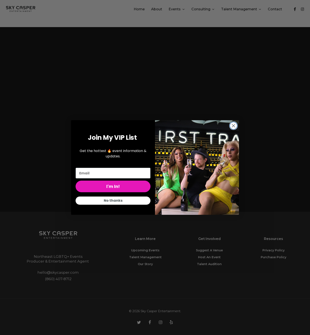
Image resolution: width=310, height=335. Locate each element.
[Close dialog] (233, 125)
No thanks (113, 200)
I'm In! (113, 186)
